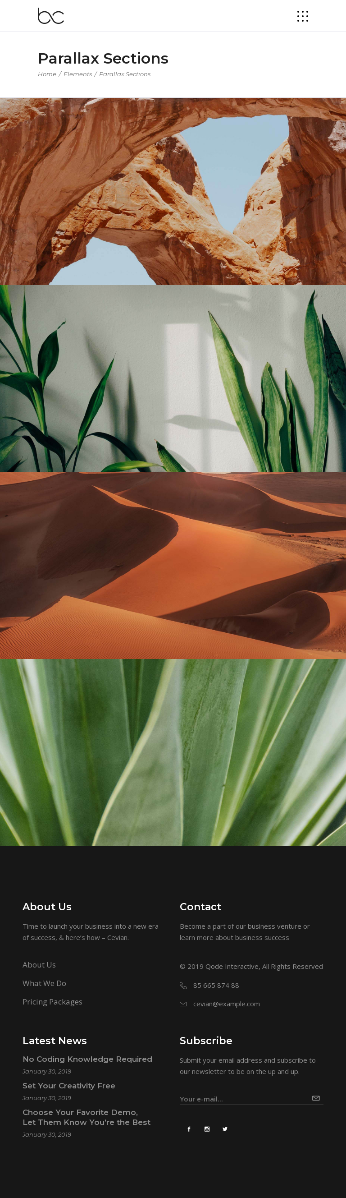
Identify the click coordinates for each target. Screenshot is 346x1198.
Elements (78, 74)
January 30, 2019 (47, 1071)
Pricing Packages (52, 1001)
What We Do (44, 983)
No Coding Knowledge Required (87, 1059)
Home (47, 74)
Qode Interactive (232, 966)
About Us (39, 964)
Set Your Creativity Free (69, 1085)
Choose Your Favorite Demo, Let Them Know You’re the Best (86, 1117)
